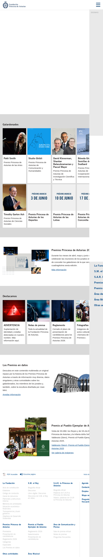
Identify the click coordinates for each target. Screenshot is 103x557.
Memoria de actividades (12, 465)
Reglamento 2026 (10, 500)
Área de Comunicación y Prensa (64, 486)
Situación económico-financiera (11, 468)
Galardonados (11, 85)
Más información (59, 230)
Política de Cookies (82, 537)
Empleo (85, 452)
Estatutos (6, 451)
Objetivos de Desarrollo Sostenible (12, 478)
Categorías (7, 503)
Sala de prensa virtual (62, 492)
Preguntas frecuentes (62, 498)
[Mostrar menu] (98, 5)
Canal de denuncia (10, 457)
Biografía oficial (34, 448)
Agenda (85, 444)
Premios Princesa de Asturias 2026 (72, 211)
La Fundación (9, 444)
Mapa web (86, 456)
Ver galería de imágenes (63, 413)
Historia (31, 519)
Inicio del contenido (92, 435)
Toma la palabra (9, 519)
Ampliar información (12, 355)
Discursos (32, 451)
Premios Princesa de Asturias (12, 486)
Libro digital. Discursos (37, 454)
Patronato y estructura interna (11, 461)
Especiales (7, 505)
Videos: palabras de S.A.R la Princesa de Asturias (64, 459)
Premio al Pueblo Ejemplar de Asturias (74, 386)
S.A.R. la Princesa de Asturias (63, 445)
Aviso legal (18, 537)
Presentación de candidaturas (9, 496)
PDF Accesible (12, 435)
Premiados (7, 492)
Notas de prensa (60, 495)
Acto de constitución (11, 448)
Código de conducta (11, 454)
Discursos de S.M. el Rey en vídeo (38, 458)
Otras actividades (10, 514)
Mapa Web (37, 537)
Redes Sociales (66, 537)
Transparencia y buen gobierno (11, 473)
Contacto (86, 448)
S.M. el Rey (33, 444)
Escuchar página (28, 435)
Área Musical (34, 514)
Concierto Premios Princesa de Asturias (39, 525)
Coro (30, 522)
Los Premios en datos (15, 326)
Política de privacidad (51, 537)
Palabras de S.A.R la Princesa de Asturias (62, 454)
